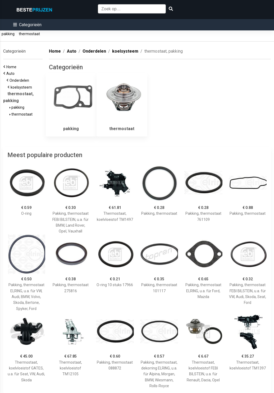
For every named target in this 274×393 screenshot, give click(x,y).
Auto (11, 73)
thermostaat (29, 34)
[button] (27, 24)
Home (12, 67)
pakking (8, 34)
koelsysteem (22, 87)
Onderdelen (20, 80)
